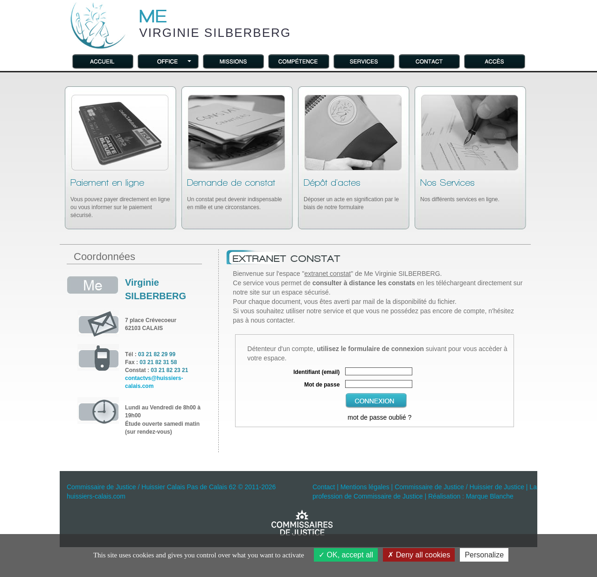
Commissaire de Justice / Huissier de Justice (459, 487)
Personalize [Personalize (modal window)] (484, 555)
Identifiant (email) (316, 372)
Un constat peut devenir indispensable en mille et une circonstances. (234, 194)
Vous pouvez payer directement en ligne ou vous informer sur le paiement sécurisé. (120, 198)
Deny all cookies (419, 555)
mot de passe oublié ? (379, 417)
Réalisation (444, 496)
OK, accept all (346, 555)
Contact (323, 487)
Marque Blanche (490, 496)
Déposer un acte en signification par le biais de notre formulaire (351, 194)
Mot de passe (322, 384)
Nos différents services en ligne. (460, 190)
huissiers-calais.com (96, 496)
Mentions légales (364, 487)
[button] (168, 61)
